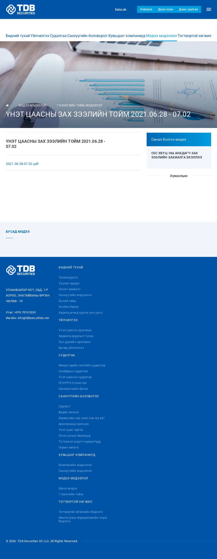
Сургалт (64, 406)
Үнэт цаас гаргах (71, 429)
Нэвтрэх (146, 9)
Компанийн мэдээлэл (75, 465)
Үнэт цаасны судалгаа (75, 377)
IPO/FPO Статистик (73, 383)
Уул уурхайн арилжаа (74, 342)
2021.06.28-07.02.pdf (22, 164)
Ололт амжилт (69, 289)
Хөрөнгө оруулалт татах (76, 336)
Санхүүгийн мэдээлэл (75, 295)
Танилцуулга (68, 277)
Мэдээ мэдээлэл (161, 33)
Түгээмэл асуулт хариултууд (80, 441)
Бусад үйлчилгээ (71, 347)
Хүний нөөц (67, 301)
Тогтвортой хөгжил (194, 31)
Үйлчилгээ (39, 31)
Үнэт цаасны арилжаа (75, 330)
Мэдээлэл (94, 105)
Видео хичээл (69, 412)
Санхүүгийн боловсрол (87, 31)
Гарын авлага (69, 447)
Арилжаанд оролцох (74, 424)
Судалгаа (58, 31)
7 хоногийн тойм (70, 105)
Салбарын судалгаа (73, 371)
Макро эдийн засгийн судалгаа (82, 365)
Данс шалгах (188, 9)
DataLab (116, 9)
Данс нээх (165, 9)
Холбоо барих (69, 306)
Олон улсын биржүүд (75, 435)
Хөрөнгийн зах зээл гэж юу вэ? (82, 418)
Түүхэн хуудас (69, 283)
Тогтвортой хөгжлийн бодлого (81, 512)
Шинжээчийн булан (73, 388)
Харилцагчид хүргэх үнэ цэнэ (81, 312)
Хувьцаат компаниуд (126, 31)
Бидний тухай (18, 31)
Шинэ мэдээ (68, 488)
